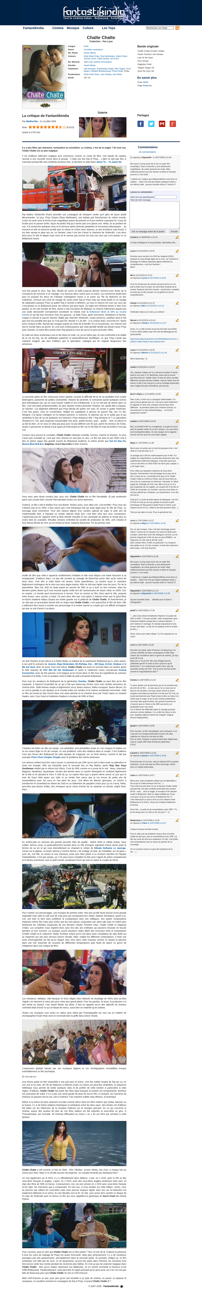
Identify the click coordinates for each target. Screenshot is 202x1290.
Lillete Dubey (103, 58)
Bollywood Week (97, 312)
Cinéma (57, 28)
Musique (73, 28)
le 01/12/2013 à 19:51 (154, 278)
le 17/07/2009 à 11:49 (153, 523)
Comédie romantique (93, 49)
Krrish (108, 664)
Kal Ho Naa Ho (118, 441)
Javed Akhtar (90, 65)
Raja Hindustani (65, 664)
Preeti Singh (117, 71)
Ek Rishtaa (81, 664)
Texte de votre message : (141, 200)
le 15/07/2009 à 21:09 (156, 593)
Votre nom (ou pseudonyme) (142, 197)
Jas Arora (114, 58)
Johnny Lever (90, 58)
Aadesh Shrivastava (103, 62)
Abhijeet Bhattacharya (101, 71)
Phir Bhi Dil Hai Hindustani (58, 670)
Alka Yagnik (119, 68)
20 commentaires (147, 152)
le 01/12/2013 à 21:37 (154, 323)
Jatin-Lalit (88, 62)
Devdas (82, 681)
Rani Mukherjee (107, 56)
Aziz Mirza (117, 74)
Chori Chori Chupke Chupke (46, 757)
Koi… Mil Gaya (96, 664)
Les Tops (108, 28)
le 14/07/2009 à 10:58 (154, 756)
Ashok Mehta (90, 53)
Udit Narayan (90, 68)
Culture (88, 28)
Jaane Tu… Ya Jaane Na (108, 162)
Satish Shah (121, 56)
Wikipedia (147, 85)
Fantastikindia (33, 28)
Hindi (86, 46)
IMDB (145, 82)
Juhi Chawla (106, 74)
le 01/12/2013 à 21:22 (153, 306)
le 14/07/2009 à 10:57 (154, 823)
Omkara (117, 664)
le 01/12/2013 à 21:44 (154, 353)
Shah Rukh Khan (91, 56)
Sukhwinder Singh (105, 68)
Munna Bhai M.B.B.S (33, 444)
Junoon (52, 664)
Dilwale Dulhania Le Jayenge (110, 848)
